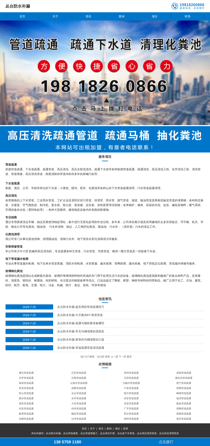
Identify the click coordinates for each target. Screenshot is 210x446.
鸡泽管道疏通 (78, 408)
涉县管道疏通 (131, 403)
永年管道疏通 (78, 398)
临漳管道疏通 (183, 398)
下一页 (122, 356)
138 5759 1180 (67, 442)
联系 (188, 16)
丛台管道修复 (70, 433)
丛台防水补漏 (53, 433)
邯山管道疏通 (26, 393)
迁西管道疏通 (78, 378)
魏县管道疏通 (78, 413)
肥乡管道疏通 (26, 398)
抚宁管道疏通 (183, 383)
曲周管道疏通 (26, 413)
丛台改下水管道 (126, 433)
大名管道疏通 (78, 403)
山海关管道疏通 (78, 383)
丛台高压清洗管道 (147, 433)
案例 (121, 16)
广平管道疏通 (131, 408)
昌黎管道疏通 (78, 388)
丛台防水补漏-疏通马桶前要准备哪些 (80, 323)
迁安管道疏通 (78, 372)
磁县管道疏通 (183, 403)
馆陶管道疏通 (183, 408)
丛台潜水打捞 (107, 433)
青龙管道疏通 (26, 388)
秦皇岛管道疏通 (183, 378)
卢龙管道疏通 (131, 388)
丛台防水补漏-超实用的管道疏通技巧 (80, 306)
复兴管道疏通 (131, 393)
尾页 (129, 356)
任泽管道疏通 (78, 418)
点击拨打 (166, 442)
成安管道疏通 (26, 403)
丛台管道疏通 (78, 393)
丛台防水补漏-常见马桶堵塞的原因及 (80, 331)
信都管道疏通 (26, 418)
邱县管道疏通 (26, 408)
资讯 (88, 16)
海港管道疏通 (26, 383)
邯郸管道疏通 (183, 388)
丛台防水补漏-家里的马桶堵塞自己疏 (80, 339)
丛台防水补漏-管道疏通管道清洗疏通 (80, 347)
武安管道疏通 (131, 398)
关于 (55, 16)
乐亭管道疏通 (26, 378)
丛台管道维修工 (89, 433)
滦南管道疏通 (183, 372)
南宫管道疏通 (183, 418)
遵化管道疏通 (26, 372)
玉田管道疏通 (131, 378)
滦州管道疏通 (131, 372)
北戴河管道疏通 (131, 383)
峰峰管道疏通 (183, 393)
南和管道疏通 (131, 418)
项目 (155, 16)
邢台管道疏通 (131, 413)
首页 (22, 16)
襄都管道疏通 (183, 413)
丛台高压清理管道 (169, 433)
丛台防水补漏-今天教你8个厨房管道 (80, 315)
